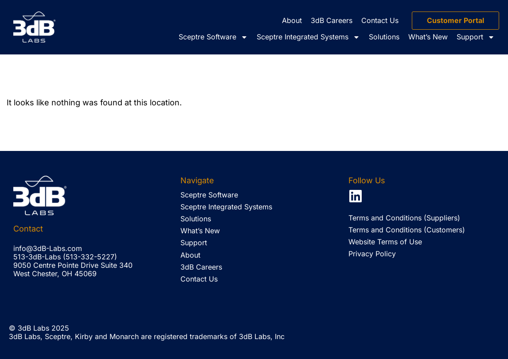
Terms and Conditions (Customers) (406, 229)
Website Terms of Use (385, 241)
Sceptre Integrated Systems (308, 37)
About (292, 20)
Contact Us (380, 20)
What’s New (428, 36)
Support (476, 37)
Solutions (384, 36)
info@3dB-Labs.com (47, 248)
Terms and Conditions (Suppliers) (404, 217)
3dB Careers (331, 20)
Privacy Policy (372, 253)
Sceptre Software (213, 37)
